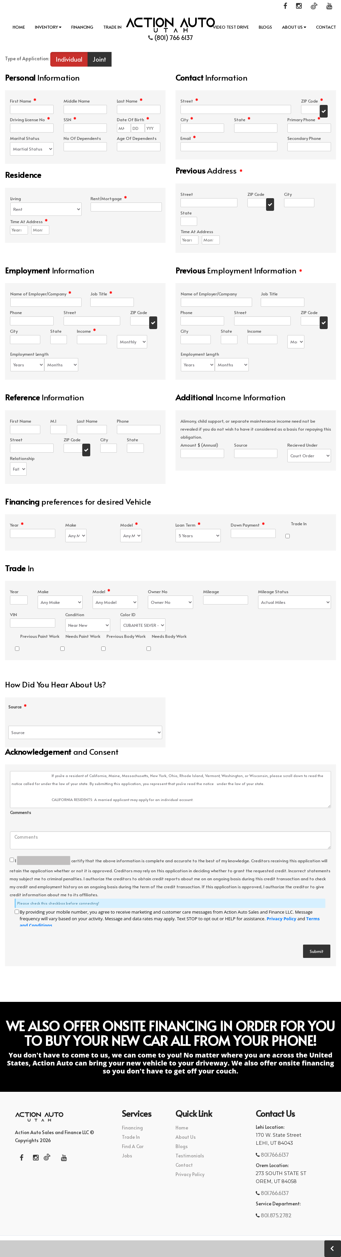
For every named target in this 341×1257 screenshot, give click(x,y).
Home (19, 27)
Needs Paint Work (83, 636)
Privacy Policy (281, 919)
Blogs (265, 27)
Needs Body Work (169, 636)
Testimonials (189, 1155)
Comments (20, 812)
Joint (99, 59)
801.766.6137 (274, 1154)
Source (17, 707)
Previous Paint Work (39, 636)
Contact (326, 27)
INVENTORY (48, 27)
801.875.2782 (276, 1215)
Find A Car (133, 1146)
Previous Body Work (126, 636)
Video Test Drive (231, 27)
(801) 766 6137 (170, 37)
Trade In (112, 27)
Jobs (127, 1155)
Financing (82, 27)
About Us (294, 27)
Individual (69, 59)
